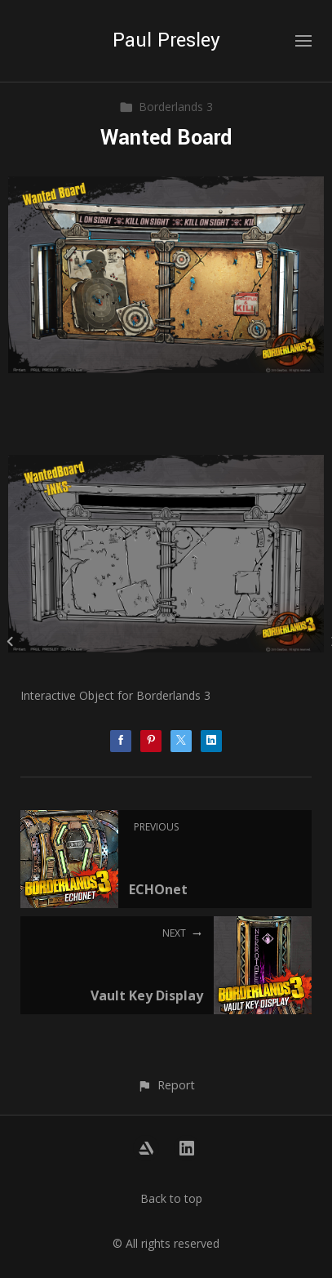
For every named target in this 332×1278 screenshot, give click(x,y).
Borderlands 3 (166, 106)
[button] (166, 1085)
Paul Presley (166, 40)
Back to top (171, 1198)
